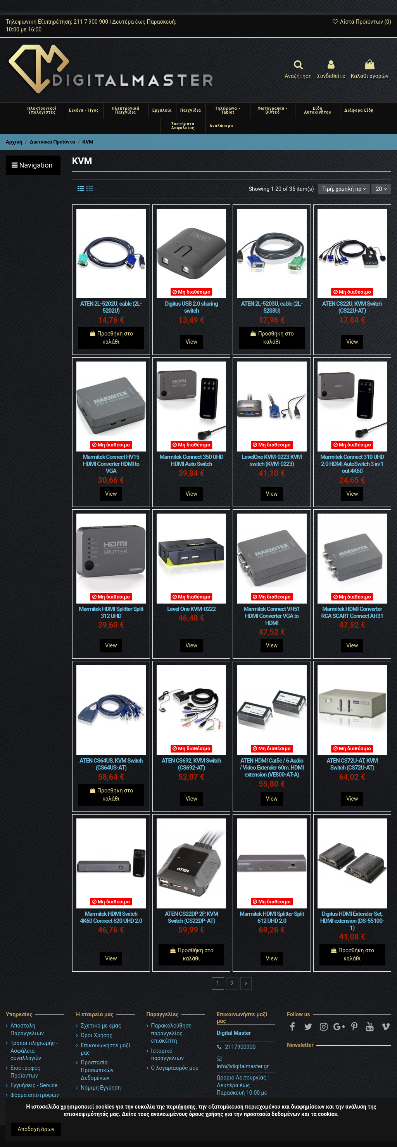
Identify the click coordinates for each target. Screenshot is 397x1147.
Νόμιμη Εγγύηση (101, 1088)
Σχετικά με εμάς (101, 1025)
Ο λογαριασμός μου (174, 1068)
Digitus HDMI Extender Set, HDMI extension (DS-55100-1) (352, 920)
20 (381, 189)
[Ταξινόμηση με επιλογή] (344, 189)
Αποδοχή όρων (36, 1129)
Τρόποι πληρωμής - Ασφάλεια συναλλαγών (34, 1050)
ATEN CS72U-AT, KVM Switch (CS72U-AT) (352, 764)
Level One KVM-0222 (191, 609)
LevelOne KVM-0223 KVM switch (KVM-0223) (272, 460)
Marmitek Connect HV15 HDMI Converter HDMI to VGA (111, 463)
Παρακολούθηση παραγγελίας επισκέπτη (171, 1033)
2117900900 (240, 1047)
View (191, 342)
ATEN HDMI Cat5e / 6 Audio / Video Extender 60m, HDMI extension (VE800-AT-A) (272, 767)
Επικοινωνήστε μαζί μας (105, 1049)
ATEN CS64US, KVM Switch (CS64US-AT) (111, 764)
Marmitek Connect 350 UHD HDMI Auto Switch (191, 460)
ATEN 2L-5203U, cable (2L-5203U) (272, 307)
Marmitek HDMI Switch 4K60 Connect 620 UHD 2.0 (111, 917)
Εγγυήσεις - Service (33, 1085)
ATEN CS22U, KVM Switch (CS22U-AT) (352, 307)
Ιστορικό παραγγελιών (167, 1055)
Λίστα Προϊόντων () (361, 22)
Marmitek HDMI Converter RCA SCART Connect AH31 (352, 612)
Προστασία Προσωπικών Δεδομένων (97, 1070)
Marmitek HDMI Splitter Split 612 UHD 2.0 (272, 917)
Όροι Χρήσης (96, 1035)
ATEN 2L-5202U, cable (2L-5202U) (111, 307)
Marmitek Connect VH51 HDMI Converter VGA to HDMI (272, 616)
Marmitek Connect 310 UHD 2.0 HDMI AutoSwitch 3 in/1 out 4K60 (352, 463)
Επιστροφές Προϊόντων (25, 1072)
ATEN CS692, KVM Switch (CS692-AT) (191, 764)
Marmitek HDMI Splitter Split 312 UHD (111, 612)
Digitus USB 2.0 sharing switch (191, 307)
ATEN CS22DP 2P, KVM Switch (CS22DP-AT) (191, 917)
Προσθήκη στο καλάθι (111, 337)
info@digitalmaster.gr (243, 1066)
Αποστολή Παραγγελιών (27, 1029)
